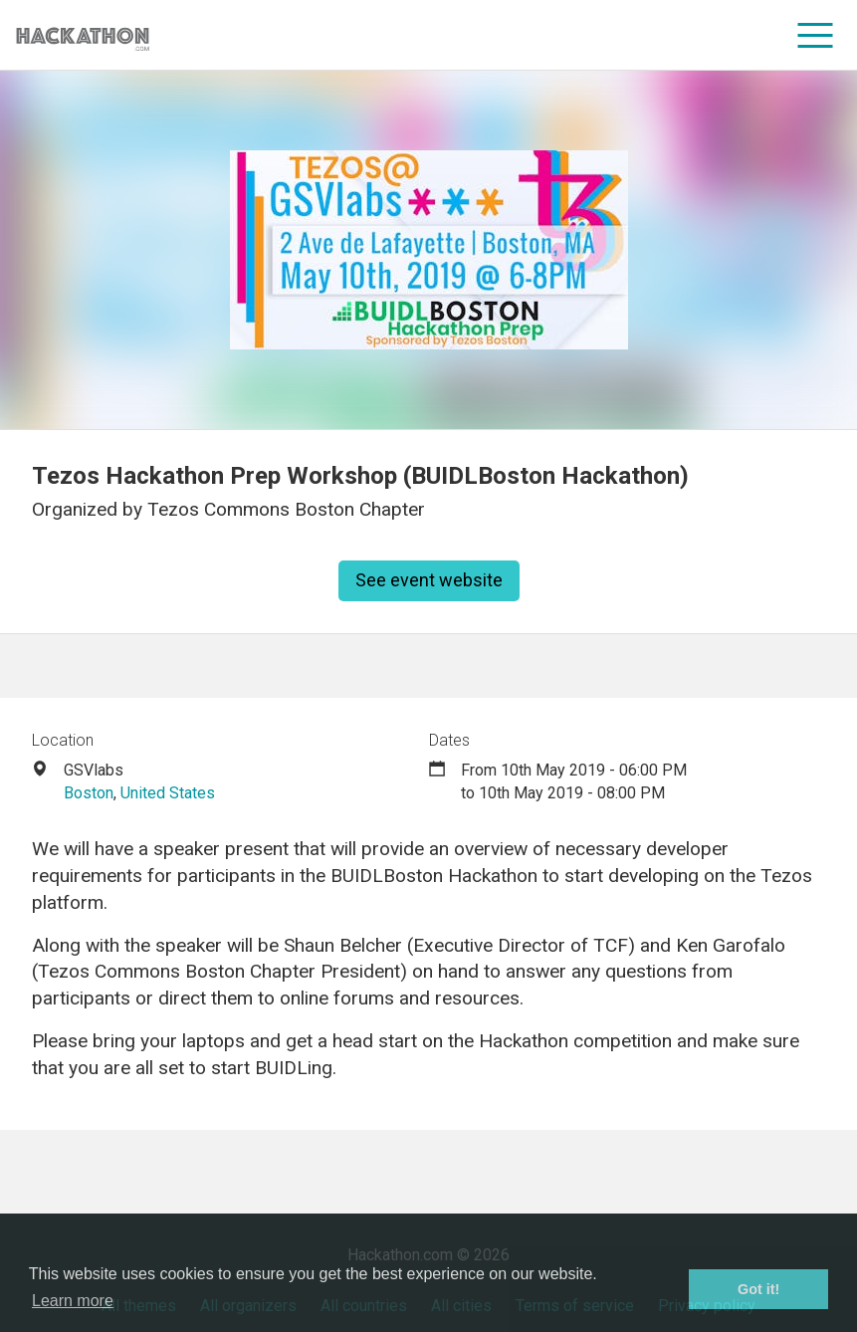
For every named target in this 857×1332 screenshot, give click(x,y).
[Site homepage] (82, 35)
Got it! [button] (758, 1289)
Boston (88, 792)
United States (167, 792)
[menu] (815, 35)
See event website (429, 579)
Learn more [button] (72, 1300)
